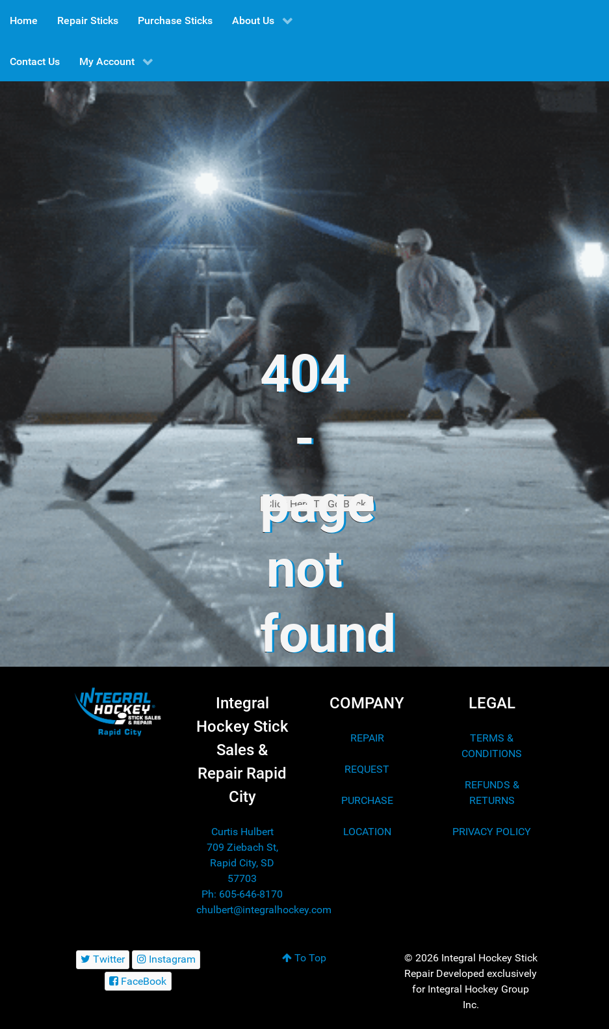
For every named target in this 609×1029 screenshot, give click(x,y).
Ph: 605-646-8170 (242, 894)
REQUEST (366, 769)
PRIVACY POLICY (491, 831)
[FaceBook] (138, 981)
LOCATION (367, 831)
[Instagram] (166, 959)
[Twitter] (103, 959)
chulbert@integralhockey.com (263, 909)
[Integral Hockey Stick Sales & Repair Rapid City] (117, 712)
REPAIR (367, 738)
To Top (304, 958)
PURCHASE (367, 800)
